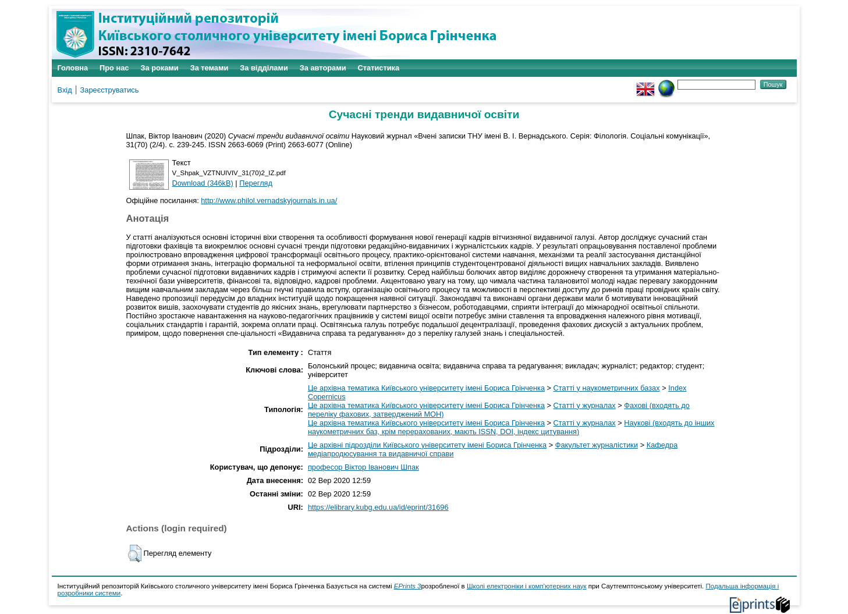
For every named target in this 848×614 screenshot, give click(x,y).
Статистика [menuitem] (379, 67)
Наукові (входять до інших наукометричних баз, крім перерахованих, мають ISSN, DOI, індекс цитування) (511, 427)
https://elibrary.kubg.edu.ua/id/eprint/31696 (378, 507)
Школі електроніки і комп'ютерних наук (527, 586)
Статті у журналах (584, 405)
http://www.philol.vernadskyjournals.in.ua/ (269, 200)
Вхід (65, 90)
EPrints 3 (407, 586)
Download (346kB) (202, 183)
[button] (134, 553)
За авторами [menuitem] (323, 67)
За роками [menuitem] (159, 67)
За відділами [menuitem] (264, 67)
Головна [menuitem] (73, 67)
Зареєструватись (109, 90)
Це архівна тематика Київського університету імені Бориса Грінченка (426, 388)
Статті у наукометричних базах (606, 388)
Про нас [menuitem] (114, 67)
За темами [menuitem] (209, 67)
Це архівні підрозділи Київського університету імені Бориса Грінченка (427, 445)
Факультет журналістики (596, 445)
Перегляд (255, 183)
